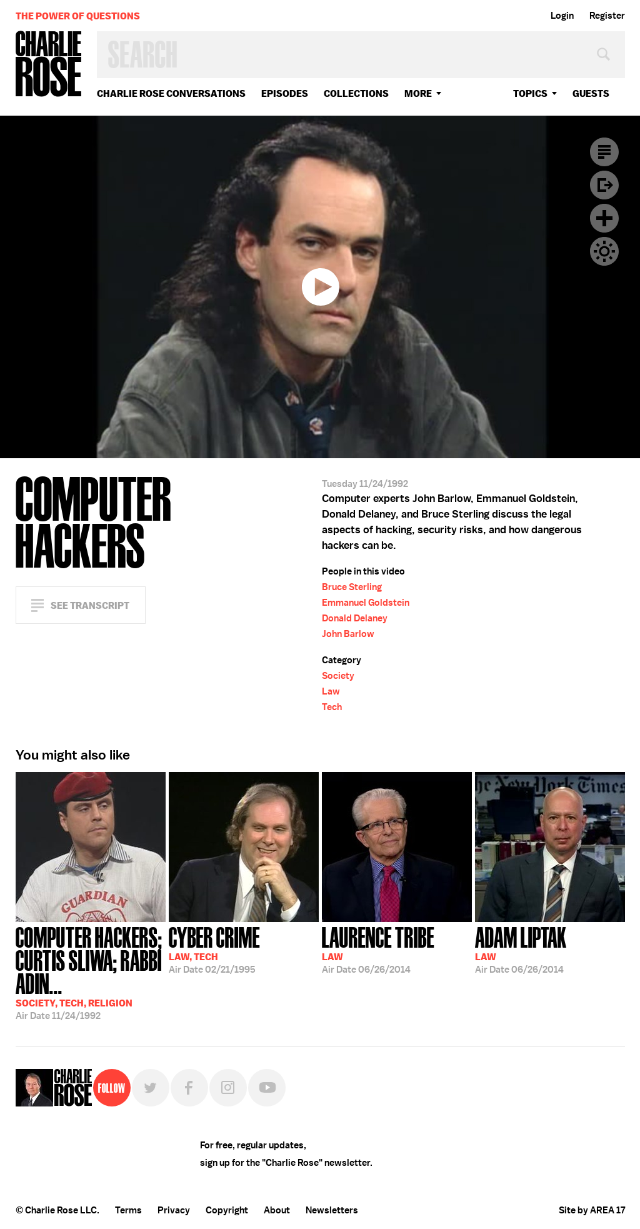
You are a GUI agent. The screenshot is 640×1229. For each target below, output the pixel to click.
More (418, 93)
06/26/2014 (378, 949)
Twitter (150, 1087)
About (277, 1210)
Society (338, 676)
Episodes (284, 93)
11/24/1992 (91, 972)
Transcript (604, 152)
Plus (604, 218)
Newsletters (332, 1210)
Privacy (174, 1210)
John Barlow (348, 634)
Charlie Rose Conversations (171, 93)
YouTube (267, 1087)
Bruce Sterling (352, 587)
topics (530, 93)
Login (562, 15)
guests (590, 93)
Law (331, 691)
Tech (332, 707)
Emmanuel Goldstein (365, 602)
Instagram (228, 1087)
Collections (356, 93)
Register (607, 15)
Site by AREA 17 (592, 1210)
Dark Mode (604, 251)
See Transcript (90, 605)
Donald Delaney (355, 618)
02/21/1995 (214, 949)
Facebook (189, 1087)
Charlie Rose (49, 65)
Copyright (227, 1210)
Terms (128, 1210)
